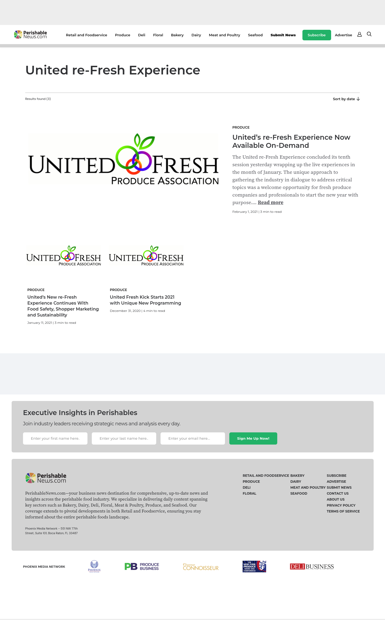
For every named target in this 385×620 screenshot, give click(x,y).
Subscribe (317, 35)
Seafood (255, 35)
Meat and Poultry (224, 35)
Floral (158, 35)
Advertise (343, 35)
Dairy (196, 35)
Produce (122, 35)
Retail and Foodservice (86, 35)
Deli (141, 35)
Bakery (177, 35)
